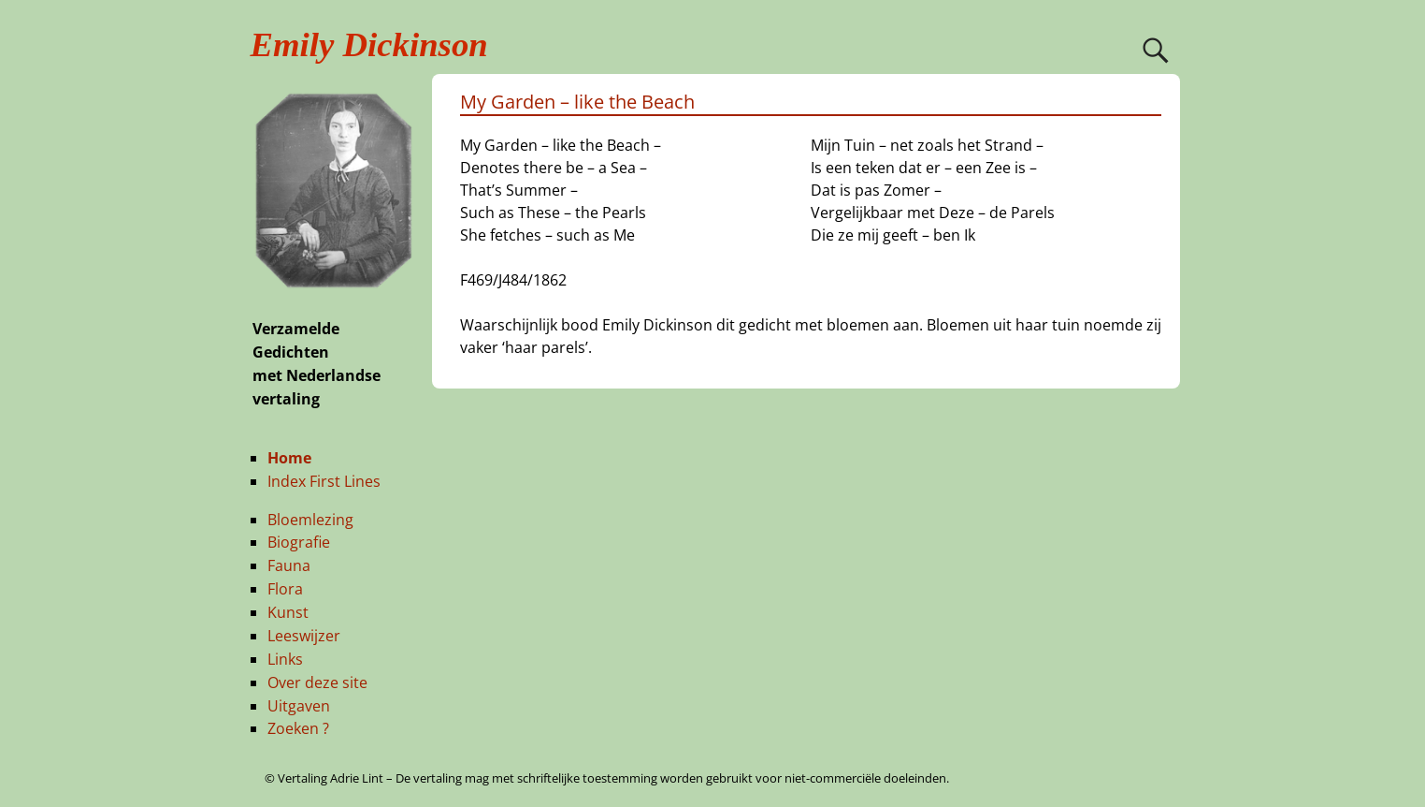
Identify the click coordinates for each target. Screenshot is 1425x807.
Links (285, 659)
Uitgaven (298, 706)
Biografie (298, 542)
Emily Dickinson (369, 44)
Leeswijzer (303, 635)
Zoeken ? (298, 728)
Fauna (288, 565)
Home (289, 458)
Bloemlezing (310, 519)
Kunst (288, 612)
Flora (285, 589)
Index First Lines (324, 481)
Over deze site (317, 682)
